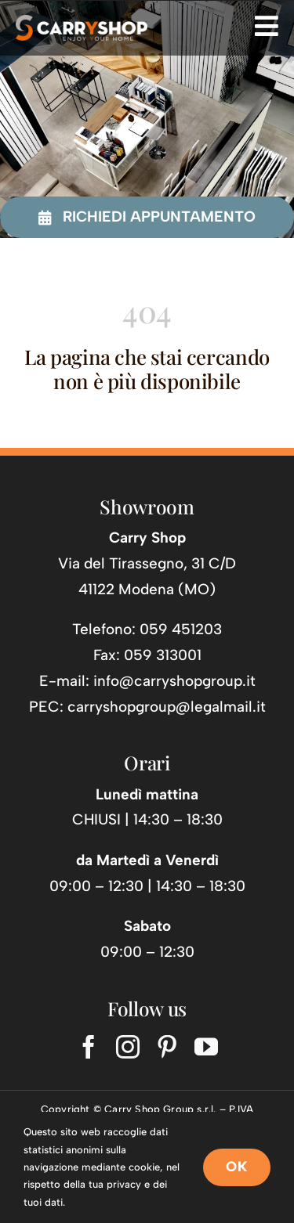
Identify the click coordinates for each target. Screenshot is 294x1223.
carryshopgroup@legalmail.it (166, 707)
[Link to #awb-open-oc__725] (266, 26)
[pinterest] (167, 1047)
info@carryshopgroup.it (174, 681)
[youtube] (206, 1047)
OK (237, 1166)
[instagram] (128, 1047)
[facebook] (88, 1047)
